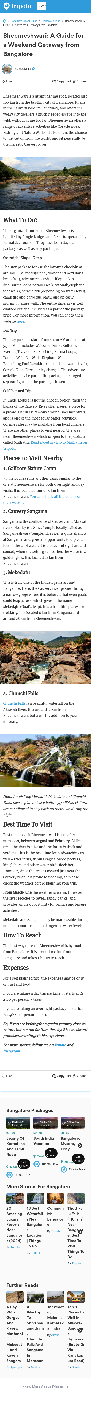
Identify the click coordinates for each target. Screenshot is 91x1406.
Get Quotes (24, 1164)
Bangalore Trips (51, 20)
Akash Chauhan (61, 1335)
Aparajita (16, 1367)
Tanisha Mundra (61, 1231)
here (20, 321)
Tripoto (15, 1247)
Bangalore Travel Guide (24, 20)
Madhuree (37, 1367)
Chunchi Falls (14, 703)
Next (80, 1145)
